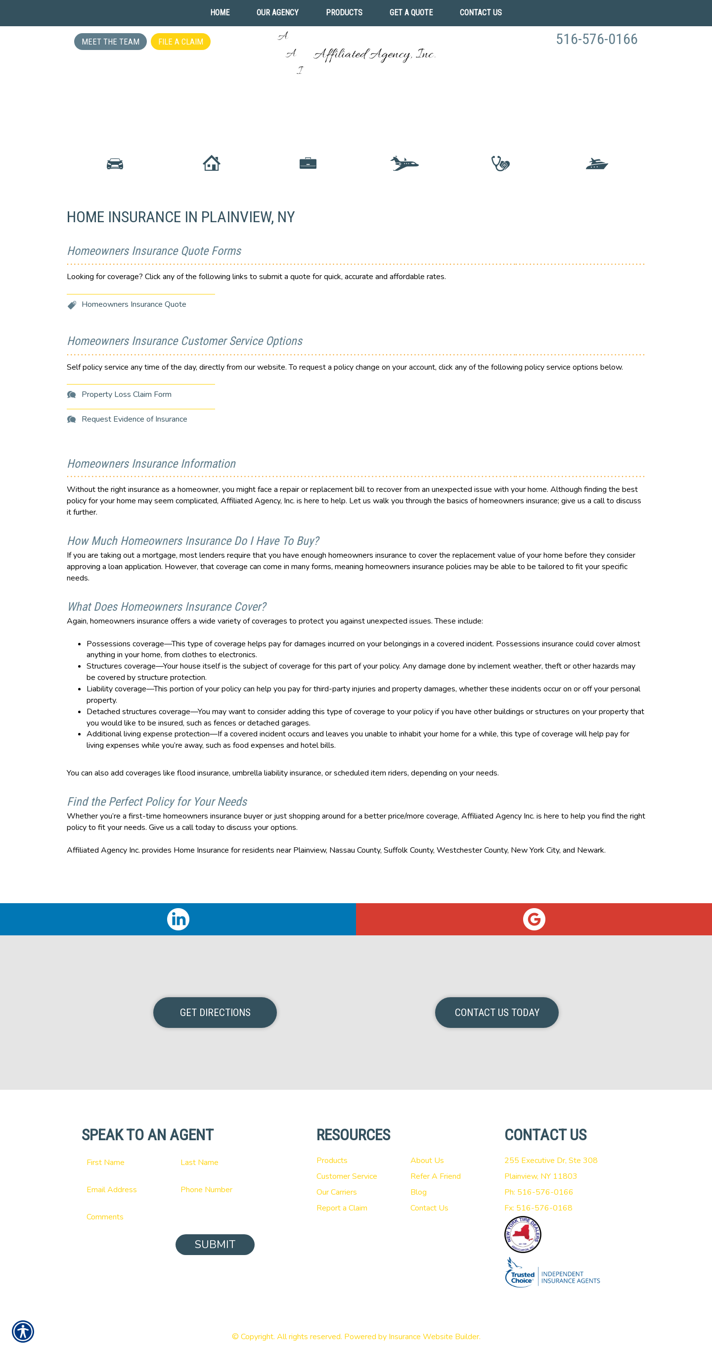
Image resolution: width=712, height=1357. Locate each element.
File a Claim (180, 42)
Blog (418, 1192)
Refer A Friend (435, 1176)
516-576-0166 (597, 39)
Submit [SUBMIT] (215, 1244)
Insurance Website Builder (434, 1336)
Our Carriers (336, 1192)
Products (332, 1160)
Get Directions (215, 1012)
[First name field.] (121, 1162)
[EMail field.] (121, 1190)
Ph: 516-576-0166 (539, 1192)
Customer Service (346, 1176)
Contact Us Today (497, 1012)
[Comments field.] (168, 1217)
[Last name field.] (215, 1162)
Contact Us (429, 1208)
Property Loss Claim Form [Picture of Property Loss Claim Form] (127, 429)
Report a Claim (341, 1208)
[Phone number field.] (215, 1190)
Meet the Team (110, 42)
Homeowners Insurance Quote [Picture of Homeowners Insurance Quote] (134, 339)
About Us (427, 1160)
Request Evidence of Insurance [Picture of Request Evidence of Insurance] (134, 454)
